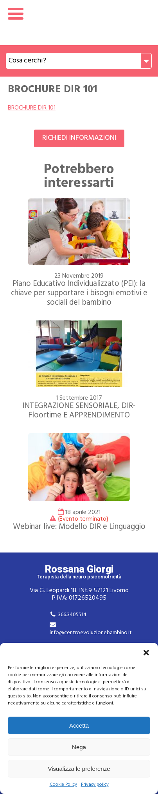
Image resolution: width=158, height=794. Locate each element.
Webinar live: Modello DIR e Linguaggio (79, 527)
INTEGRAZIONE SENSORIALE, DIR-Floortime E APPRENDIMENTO (79, 411)
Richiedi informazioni (79, 138)
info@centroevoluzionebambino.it (91, 632)
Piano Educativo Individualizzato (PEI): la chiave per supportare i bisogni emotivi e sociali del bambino (79, 293)
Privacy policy (95, 784)
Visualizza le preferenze (79, 768)
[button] (146, 653)
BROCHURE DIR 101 (32, 108)
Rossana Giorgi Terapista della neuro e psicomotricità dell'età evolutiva (79, 22)
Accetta (79, 725)
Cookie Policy (63, 784)
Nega (79, 747)
